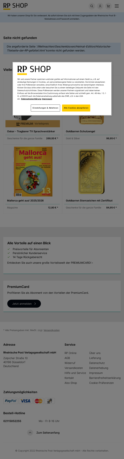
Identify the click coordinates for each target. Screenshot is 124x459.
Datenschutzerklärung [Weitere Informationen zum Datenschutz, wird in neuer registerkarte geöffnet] (31, 99)
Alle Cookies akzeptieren (76, 108)
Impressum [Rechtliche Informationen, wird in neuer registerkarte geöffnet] (47, 99)
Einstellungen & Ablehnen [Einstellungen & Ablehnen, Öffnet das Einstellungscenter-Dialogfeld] (45, 108)
